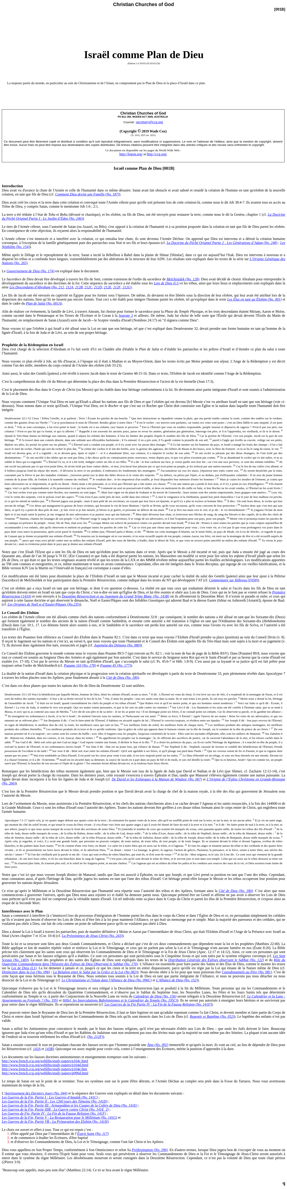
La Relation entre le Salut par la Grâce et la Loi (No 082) (95, 972)
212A (69, 287)
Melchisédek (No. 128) (182, 279)
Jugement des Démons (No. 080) (117, 645)
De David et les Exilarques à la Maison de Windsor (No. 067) (157, 779)
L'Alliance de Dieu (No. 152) (177, 980)
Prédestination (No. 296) (150, 1150)
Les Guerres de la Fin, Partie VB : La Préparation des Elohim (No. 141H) (55, 1121)
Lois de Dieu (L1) (166, 283)
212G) (127, 287)
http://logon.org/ (131, 154)
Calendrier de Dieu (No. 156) (155, 996)
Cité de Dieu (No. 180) (122, 677)
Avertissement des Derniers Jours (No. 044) (36, 1093)
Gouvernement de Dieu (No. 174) (30, 271)
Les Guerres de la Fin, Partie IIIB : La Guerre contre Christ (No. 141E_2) (55, 1109)
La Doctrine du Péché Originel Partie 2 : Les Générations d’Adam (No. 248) (221, 243)
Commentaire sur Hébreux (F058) (233, 580)
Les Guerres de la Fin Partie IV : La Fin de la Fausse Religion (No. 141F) (158, 1004)
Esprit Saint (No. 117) (93, 1134)
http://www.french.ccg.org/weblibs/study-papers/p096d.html (45, 1073)
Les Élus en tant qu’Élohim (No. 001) (254, 299)
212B (79, 287)
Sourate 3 (126, 315)
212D (98, 287)
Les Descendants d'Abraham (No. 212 (36, 287)
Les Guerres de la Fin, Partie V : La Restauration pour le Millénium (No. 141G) (59, 1117)
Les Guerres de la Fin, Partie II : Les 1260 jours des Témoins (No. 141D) (54, 1101)
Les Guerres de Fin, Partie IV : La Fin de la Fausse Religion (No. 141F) (54, 1113)
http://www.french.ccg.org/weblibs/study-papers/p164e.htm (44, 1069)
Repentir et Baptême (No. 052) (212, 1016)
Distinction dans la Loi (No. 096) (26, 972)
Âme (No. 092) (157, 1045)
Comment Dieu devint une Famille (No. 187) (87, 194)
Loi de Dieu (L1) (24, 968)
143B (49, 1049)
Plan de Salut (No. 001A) (44, 303)
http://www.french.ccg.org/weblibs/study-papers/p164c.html (45, 1061)
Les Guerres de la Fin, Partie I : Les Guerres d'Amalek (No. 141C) (50, 1097)
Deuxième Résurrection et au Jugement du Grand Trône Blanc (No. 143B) (115, 596)
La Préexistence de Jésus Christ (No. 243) (92, 936)
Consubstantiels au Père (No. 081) (247, 972)
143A (37, 1049)
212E (107, 287)
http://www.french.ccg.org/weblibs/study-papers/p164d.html (45, 1065)
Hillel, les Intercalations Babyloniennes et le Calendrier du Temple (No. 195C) (120, 1000)
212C (88, 287)
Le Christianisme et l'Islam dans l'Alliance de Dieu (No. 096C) (107, 980)
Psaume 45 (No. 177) (115, 665)
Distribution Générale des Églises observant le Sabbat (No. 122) (216, 960)
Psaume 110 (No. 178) (80, 665)
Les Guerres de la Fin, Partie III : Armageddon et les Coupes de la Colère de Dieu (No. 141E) (69, 1105)
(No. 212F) (95, 1037)
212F (117, 287)
